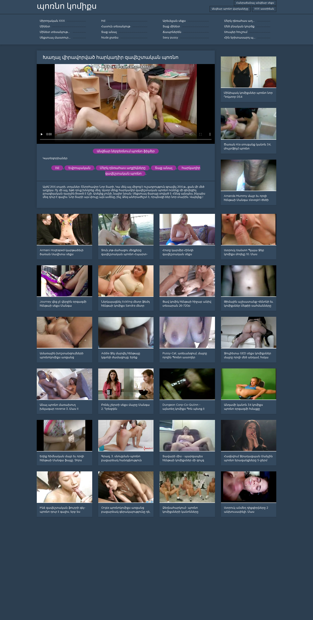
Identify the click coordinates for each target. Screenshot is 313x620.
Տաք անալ (163, 168)
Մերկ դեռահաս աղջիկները (123, 168)
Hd (57, 168)
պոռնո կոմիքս (67, 6)
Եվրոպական (79, 168)
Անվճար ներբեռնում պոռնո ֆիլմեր (126, 151)
